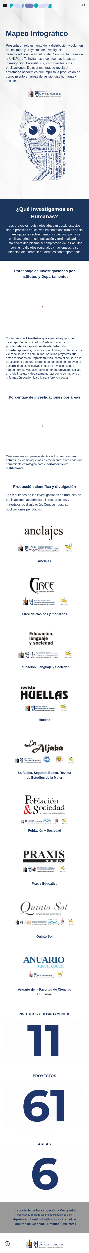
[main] (44, 28)
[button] (5, 5)
